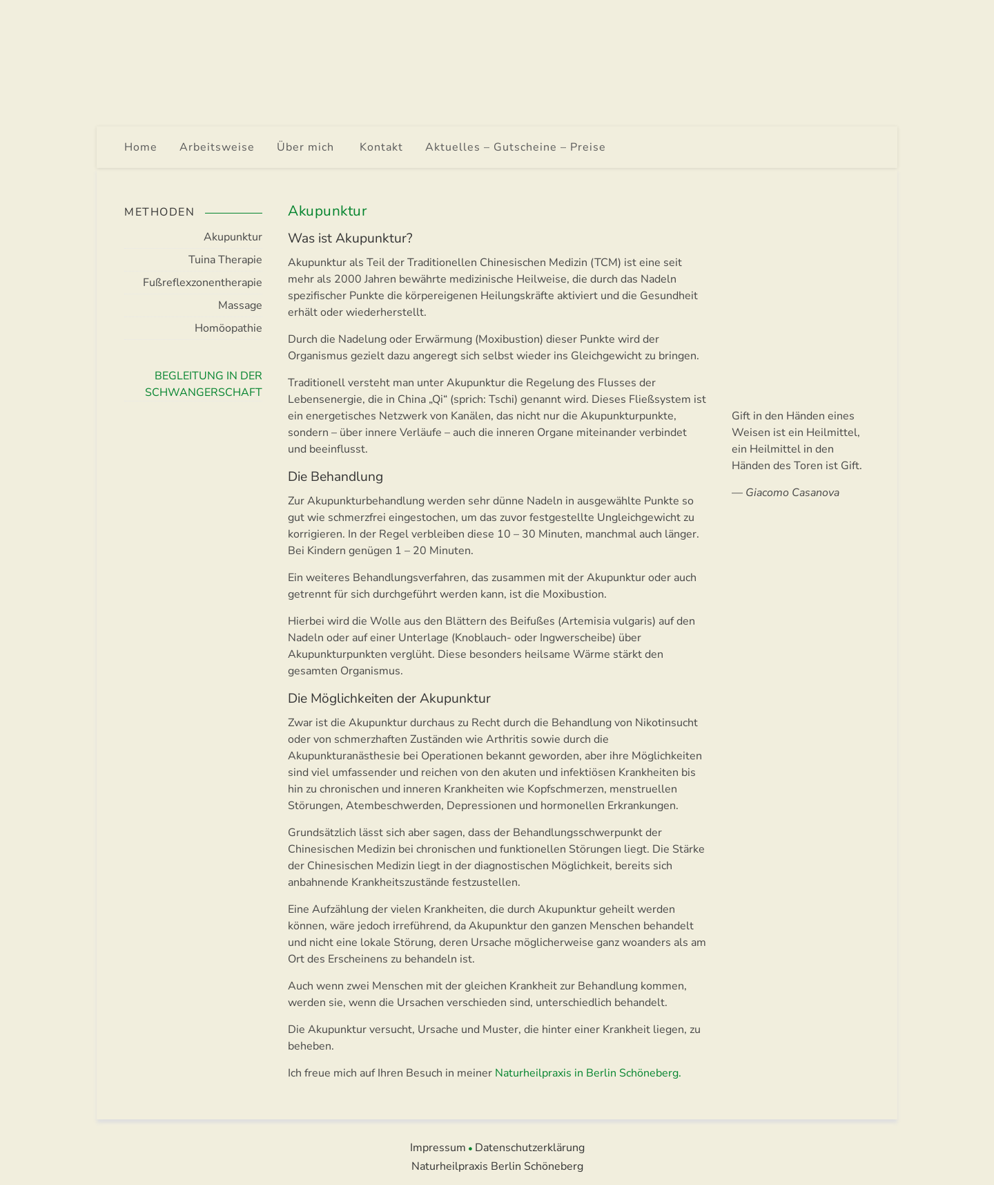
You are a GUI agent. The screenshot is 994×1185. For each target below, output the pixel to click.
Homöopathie (228, 328)
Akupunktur (233, 237)
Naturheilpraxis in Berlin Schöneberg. (588, 1073)
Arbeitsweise (217, 147)
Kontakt (381, 147)
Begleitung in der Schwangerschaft (203, 384)
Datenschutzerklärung (530, 1147)
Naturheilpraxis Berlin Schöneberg (497, 1166)
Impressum (438, 1147)
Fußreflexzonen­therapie (202, 282)
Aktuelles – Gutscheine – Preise (515, 147)
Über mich (307, 147)
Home (140, 147)
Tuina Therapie (225, 259)
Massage (240, 305)
